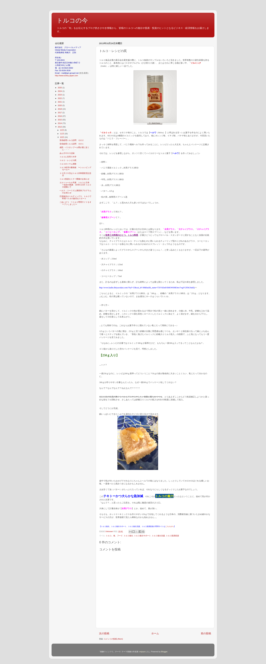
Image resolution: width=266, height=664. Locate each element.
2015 (60, 120)
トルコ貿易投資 (172, 536)
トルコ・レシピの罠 (68, 160)
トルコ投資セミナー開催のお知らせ (74, 179)
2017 (60, 113)
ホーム (155, 633)
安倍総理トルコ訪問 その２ (72, 140)
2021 (60, 102)
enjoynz (142, 652)
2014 (60, 123)
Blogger (164, 652)
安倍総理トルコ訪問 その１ (72, 144)
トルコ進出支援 (158, 536)
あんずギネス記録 (67, 153)
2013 (60, 127)
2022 (60, 98)
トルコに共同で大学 (68, 157)
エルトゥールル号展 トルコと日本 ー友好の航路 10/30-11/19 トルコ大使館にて (75, 184)
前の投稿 (206, 633)
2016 (60, 116)
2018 (60, 109)
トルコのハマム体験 (68, 164)
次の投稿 (104, 633)
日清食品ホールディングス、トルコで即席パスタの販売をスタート (75, 197)
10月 (62, 137)
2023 (60, 95)
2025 (60, 88)
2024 (60, 91)
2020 (60, 105)
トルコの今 (72, 20)
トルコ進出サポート (142, 536)
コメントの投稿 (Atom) (113, 639)
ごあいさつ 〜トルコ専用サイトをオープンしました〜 (75, 203)
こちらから (169, 526)
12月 (62, 130)
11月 (62, 134)
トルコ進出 (128, 536)
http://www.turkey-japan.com (66, 76)
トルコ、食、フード (114, 536)
